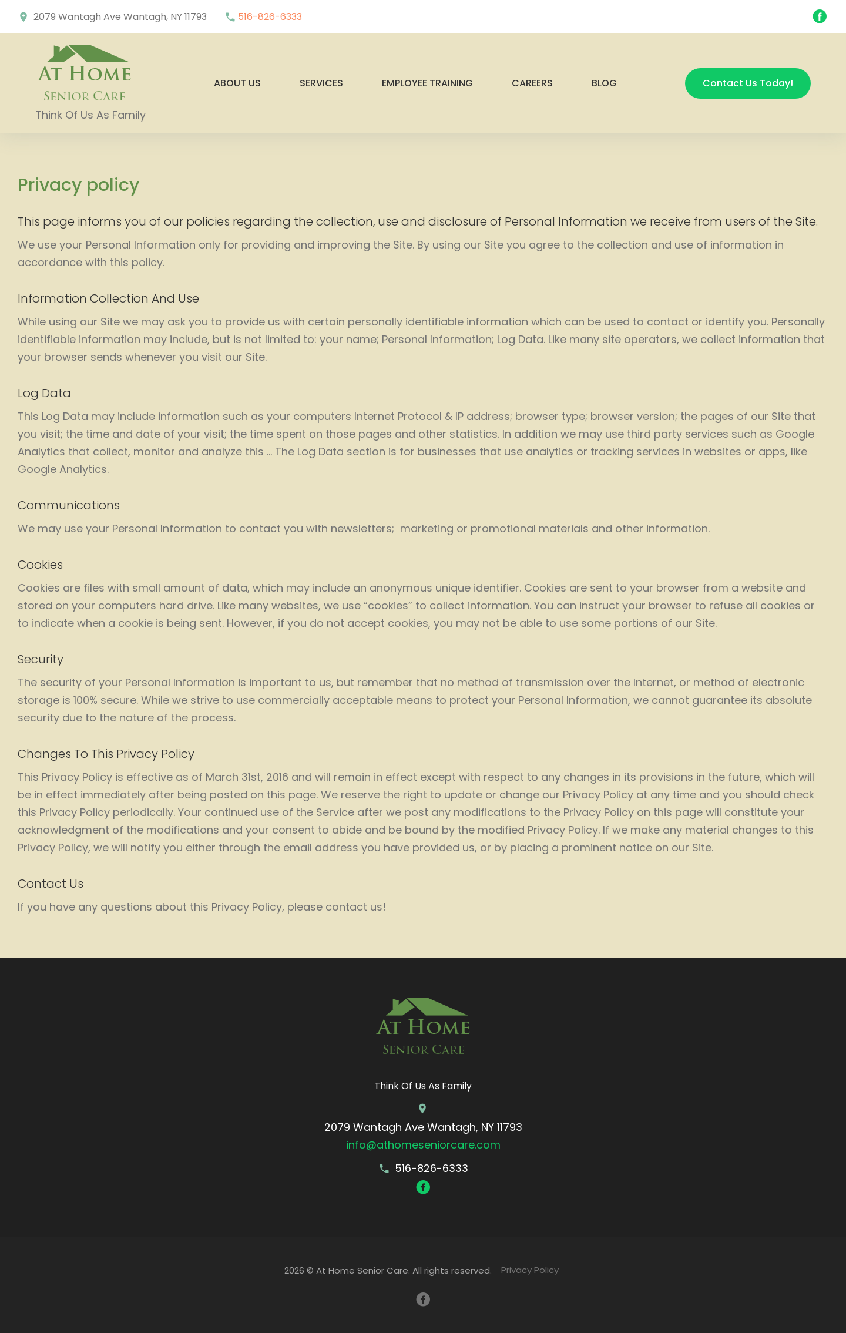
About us (237, 83)
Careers (532, 83)
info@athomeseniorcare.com (423, 1144)
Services (321, 83)
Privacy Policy (530, 1270)
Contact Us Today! (748, 83)
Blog (604, 83)
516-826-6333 (270, 16)
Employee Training (427, 83)
